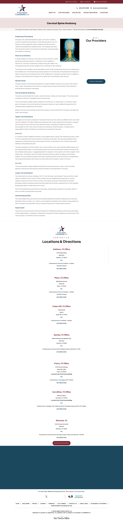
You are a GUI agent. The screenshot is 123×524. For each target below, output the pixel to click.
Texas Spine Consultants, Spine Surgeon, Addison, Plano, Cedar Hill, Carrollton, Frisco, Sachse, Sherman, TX (44, 29)
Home (26, 503)
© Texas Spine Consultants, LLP (61, 511)
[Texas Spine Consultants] (22, 9)
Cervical (85, 29)
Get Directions (61, 268)
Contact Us (83, 503)
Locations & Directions (61, 240)
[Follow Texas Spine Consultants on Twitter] (46, 497)
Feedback (61, 503)
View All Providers (96, 81)
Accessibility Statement (49, 505)
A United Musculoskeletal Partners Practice (62, 491)
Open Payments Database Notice (71, 505)
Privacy (43, 503)
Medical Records (100, 2)
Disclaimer (34, 503)
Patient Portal (71, 2)
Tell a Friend (71, 503)
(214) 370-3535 (81, 8)
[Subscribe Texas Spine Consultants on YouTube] (59, 497)
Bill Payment (85, 2)
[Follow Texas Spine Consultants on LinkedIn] (55, 497)
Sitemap (52, 503)
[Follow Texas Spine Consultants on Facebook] (42, 497)
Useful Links (94, 503)
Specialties (78, 29)
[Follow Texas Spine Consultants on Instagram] (51, 497)
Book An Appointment (98, 8)
